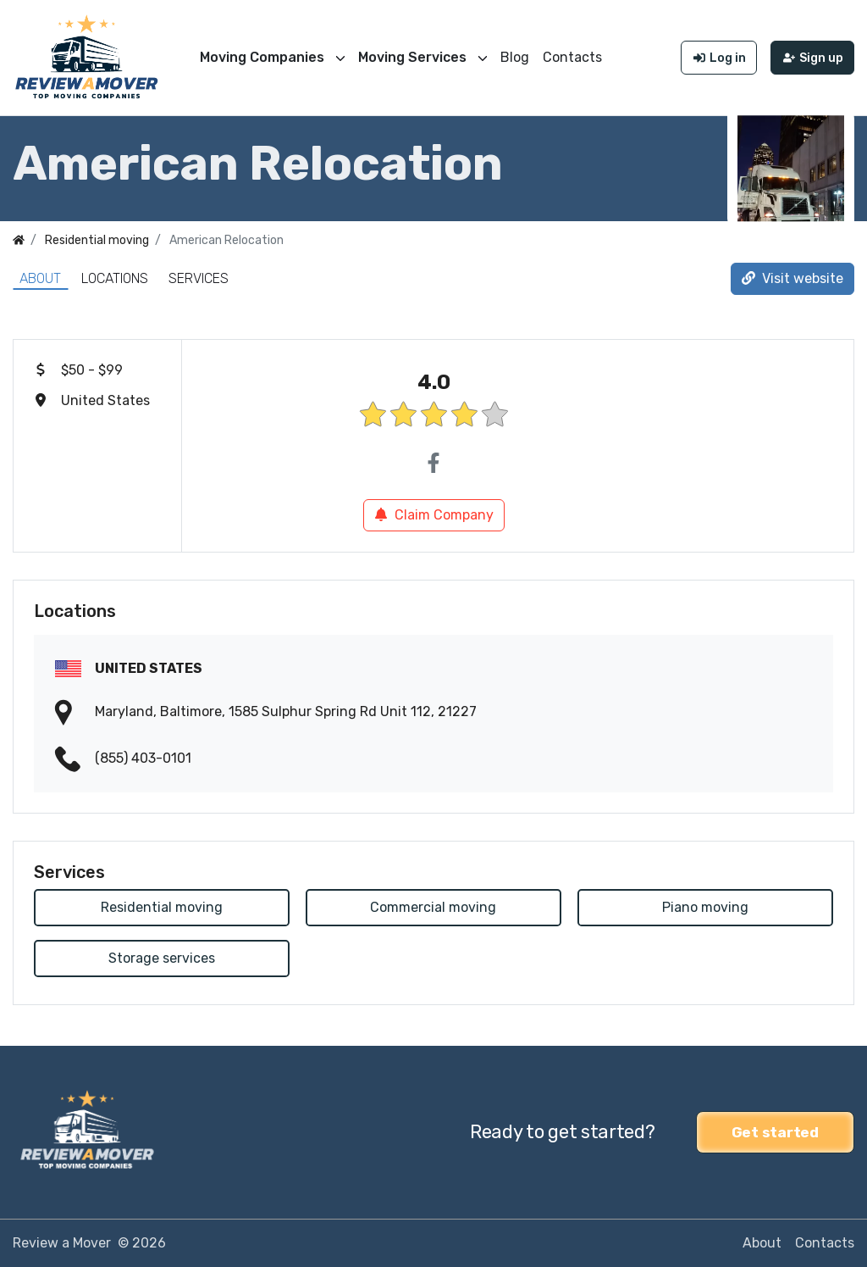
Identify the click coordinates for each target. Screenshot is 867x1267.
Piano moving (705, 907)
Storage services (161, 958)
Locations (114, 278)
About (40, 278)
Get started (775, 1132)
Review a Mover (62, 1243)
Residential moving (162, 907)
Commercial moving (433, 907)
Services (198, 278)
